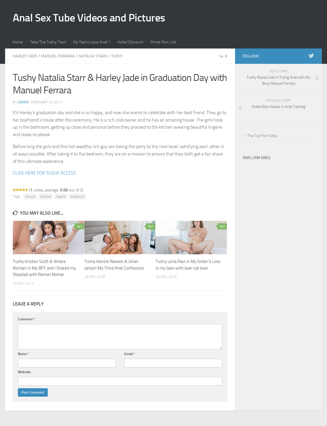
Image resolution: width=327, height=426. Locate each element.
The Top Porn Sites (262, 135)
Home (18, 42)
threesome (77, 196)
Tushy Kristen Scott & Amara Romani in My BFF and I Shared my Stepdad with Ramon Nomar (44, 268)
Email (129, 354)
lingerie (60, 196)
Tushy (117, 56)
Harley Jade (25, 56)
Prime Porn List (163, 42)
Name (23, 354)
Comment (26, 319)
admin (23, 102)
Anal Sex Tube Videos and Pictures (89, 17)
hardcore (45, 196)
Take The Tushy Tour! (48, 42)
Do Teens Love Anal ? (91, 42)
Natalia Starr (93, 56)
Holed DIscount (130, 42)
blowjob (30, 196)
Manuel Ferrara (58, 56)
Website (24, 372)
